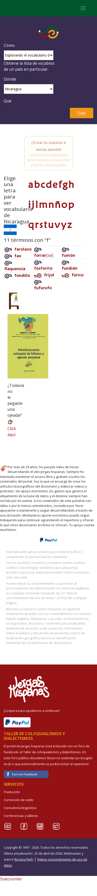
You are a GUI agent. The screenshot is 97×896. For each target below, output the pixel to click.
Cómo (9, 45)
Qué (7, 101)
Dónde (10, 79)
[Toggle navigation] (83, 8)
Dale (81, 113)
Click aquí (11, 428)
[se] (43, 255)
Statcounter (11, 879)
